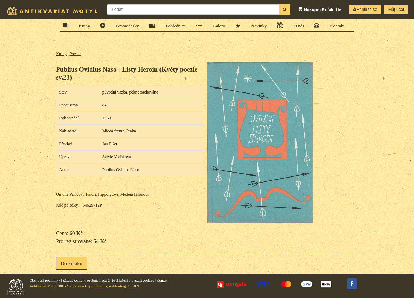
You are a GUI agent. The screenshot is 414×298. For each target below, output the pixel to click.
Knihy (83, 25)
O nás (297, 25)
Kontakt (336, 25)
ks (320, 9)
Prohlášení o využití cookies (133, 280)
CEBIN (133, 286)
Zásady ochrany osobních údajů (86, 280)
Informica (99, 286)
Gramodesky (125, 25)
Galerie (217, 26)
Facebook (352, 283)
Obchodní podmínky (45, 280)
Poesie (75, 54)
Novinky (257, 26)
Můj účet (396, 9)
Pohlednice (174, 26)
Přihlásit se (365, 9)
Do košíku (71, 263)
